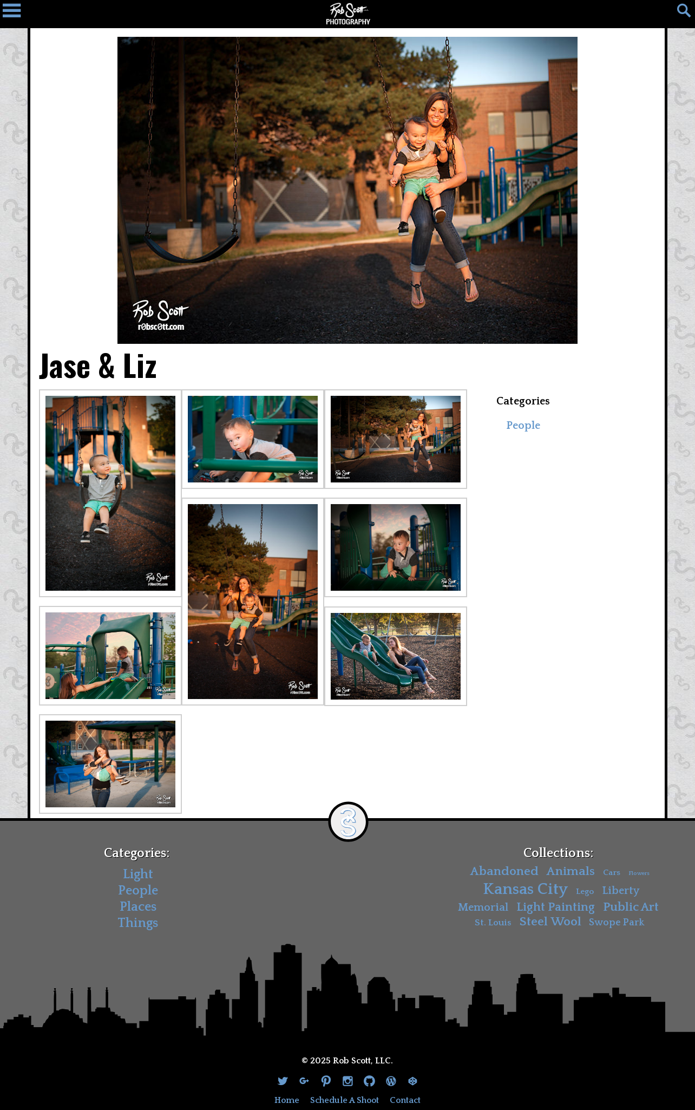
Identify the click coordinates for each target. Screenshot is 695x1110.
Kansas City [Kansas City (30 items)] (525, 889)
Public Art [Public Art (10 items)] (631, 906)
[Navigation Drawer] (16, 13)
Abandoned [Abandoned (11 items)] (504, 871)
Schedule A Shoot (344, 1100)
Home (286, 1100)
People (523, 426)
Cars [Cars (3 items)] (611, 872)
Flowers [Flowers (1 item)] (639, 873)
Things (137, 923)
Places (138, 907)
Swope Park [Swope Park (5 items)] (616, 922)
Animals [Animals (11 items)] (570, 871)
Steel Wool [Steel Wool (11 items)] (550, 922)
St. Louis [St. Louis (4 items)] (493, 923)
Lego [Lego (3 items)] (585, 891)
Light (138, 874)
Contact (405, 1100)
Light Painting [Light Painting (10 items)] (555, 906)
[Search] (678, 13)
